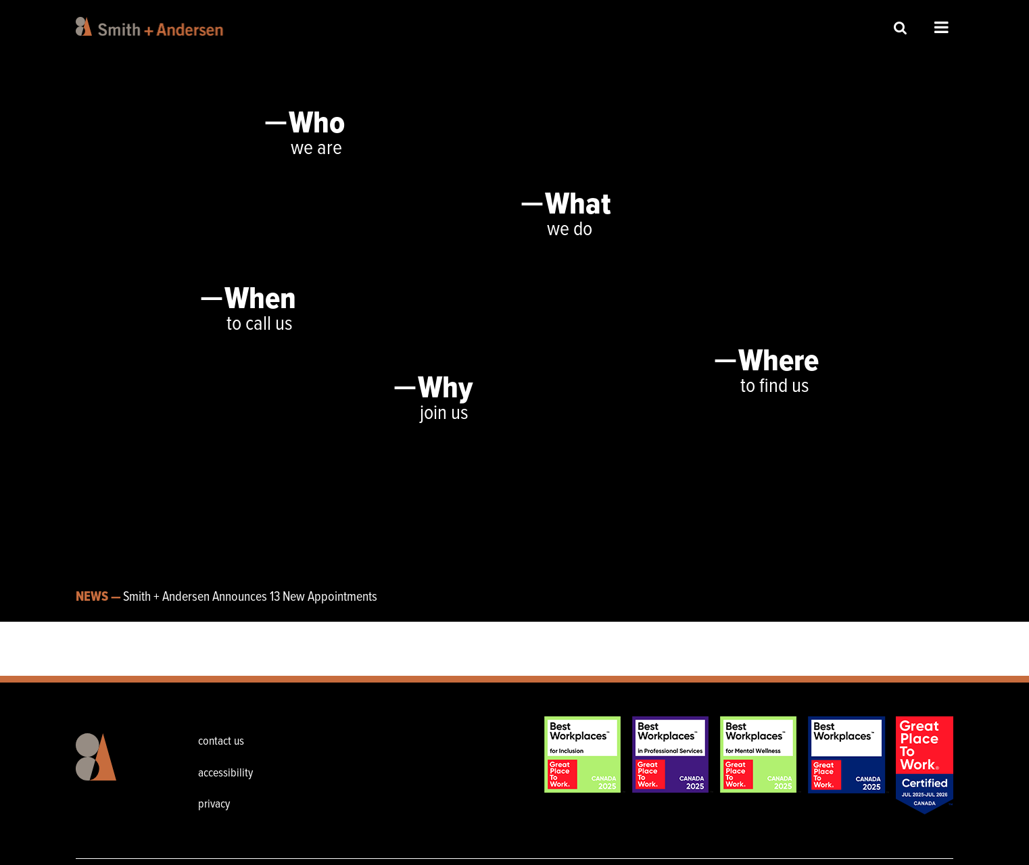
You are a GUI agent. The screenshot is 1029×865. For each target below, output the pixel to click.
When (260, 300)
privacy (214, 804)
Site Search (900, 27)
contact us (221, 741)
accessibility (225, 773)
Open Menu (941, 27)
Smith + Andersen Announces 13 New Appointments (250, 597)
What (578, 205)
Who (317, 124)
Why (445, 389)
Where (778, 362)
